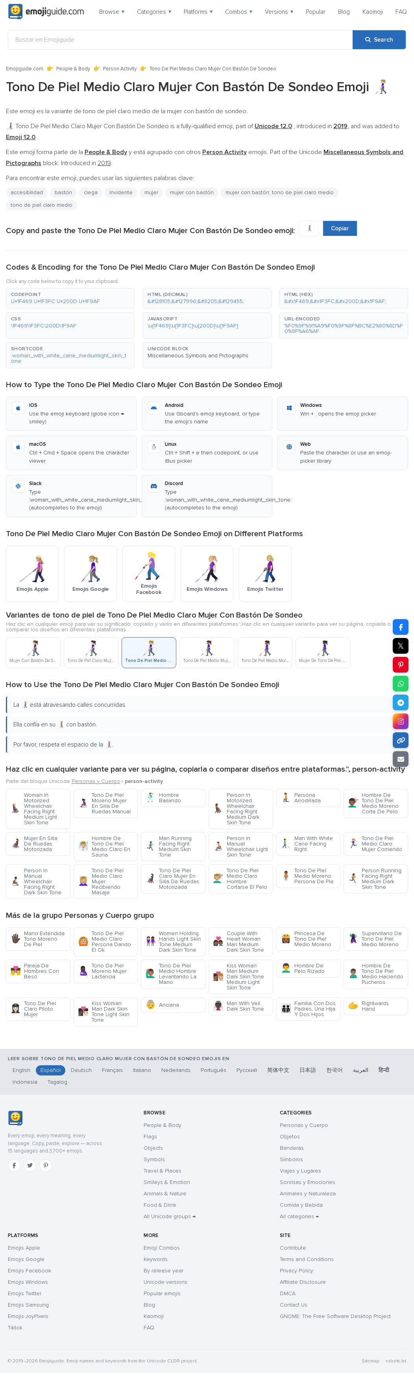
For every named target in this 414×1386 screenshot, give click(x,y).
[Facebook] (14, 1165)
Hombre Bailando (163, 798)
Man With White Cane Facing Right (307, 844)
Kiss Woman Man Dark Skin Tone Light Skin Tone (103, 1011)
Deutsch (81, 1070)
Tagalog (57, 1082)
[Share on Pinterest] (400, 665)
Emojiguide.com (24, 69)
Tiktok (15, 1327)
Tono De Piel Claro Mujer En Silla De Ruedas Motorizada (172, 878)
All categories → (299, 1216)
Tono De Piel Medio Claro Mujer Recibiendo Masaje (101, 881)
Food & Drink (160, 1205)
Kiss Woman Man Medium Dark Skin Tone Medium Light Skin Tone (238, 976)
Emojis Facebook (29, 1270)
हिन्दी (384, 1070)
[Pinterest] (45, 1165)
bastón (63, 192)
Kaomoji (372, 11)
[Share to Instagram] (400, 721)
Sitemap (370, 1361)
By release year (163, 1270)
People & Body (73, 69)
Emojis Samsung (28, 1304)
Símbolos (291, 1159)
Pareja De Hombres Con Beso (34, 971)
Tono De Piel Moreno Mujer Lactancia (102, 971)
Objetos (290, 1136)
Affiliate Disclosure (303, 1282)
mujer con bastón (192, 192)
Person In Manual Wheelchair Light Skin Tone (240, 846)
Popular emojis (162, 1293)
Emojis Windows (28, 1282)
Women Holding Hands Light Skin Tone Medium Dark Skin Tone (173, 941)
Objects (153, 1148)
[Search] (379, 39)
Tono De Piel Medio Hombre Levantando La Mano (170, 973)
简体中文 (278, 1070)
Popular (315, 11)
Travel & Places (162, 1170)
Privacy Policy (296, 1270)
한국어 (334, 1070)
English (21, 1070)
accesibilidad (27, 192)
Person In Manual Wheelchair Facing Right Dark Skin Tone (35, 881)
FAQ (401, 11)
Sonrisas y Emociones (307, 1182)
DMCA (288, 1293)
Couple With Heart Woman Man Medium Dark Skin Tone (238, 941)
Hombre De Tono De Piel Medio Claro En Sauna (104, 846)
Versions (279, 11)
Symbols (154, 1159)
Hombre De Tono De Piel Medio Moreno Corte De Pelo (373, 803)
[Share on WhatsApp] (400, 683)
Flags (150, 1136)
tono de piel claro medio (41, 205)
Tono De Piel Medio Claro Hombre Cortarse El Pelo (240, 878)
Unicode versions (165, 1282)
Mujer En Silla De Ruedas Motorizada (33, 844)
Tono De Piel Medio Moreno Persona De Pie (307, 876)
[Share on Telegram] (400, 702)
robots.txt (396, 1361)
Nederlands (175, 1070)
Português (213, 1070)
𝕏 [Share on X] (400, 646)
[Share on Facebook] (400, 627)
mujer (151, 192)
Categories (154, 11)
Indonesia (25, 1082)
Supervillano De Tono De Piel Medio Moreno (375, 939)
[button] (70, 298)
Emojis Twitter (24, 1293)
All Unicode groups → (170, 1216)
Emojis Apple (24, 1247)
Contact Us (293, 1304)
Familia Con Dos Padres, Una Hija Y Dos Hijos (308, 1009)
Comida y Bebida (301, 1205)
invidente (121, 192)
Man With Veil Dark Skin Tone (238, 1006)
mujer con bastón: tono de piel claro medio (279, 192)
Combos (238, 11)
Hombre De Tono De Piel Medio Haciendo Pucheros (375, 973)
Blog (344, 11)
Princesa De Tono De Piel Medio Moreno (306, 939)
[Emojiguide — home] (46, 12)
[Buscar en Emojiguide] (180, 39)
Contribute (293, 1247)
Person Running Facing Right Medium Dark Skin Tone (374, 878)
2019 (104, 163)
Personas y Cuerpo (96, 781)
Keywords (156, 1259)
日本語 (307, 1070)
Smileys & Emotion (167, 1182)
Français (112, 1070)
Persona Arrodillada (301, 798)
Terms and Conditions (307, 1259)
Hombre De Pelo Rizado (303, 968)
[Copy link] (400, 740)
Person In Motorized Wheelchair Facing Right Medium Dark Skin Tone (236, 809)
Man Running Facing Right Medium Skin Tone (168, 846)
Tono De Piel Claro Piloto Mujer (33, 1009)
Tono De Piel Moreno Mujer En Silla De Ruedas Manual (104, 803)
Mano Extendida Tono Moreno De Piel (37, 939)
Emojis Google (26, 1259)
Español (51, 1070)
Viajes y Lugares (300, 1170)
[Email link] (400, 759)
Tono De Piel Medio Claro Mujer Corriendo (375, 844)
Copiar (340, 228)
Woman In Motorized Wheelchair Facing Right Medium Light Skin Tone (33, 809)
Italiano (142, 1070)
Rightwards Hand (368, 1006)
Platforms (198, 11)
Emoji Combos (162, 1247)
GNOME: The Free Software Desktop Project (335, 1316)
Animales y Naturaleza (308, 1193)
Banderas (292, 1148)
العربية (360, 1070)
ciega (91, 192)
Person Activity (120, 69)
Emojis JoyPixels (28, 1316)
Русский (247, 1070)
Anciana (162, 1005)
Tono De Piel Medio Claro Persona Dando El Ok (104, 941)
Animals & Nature (165, 1193)
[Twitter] (30, 1165)
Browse (111, 11)
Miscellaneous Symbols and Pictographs (198, 355)
